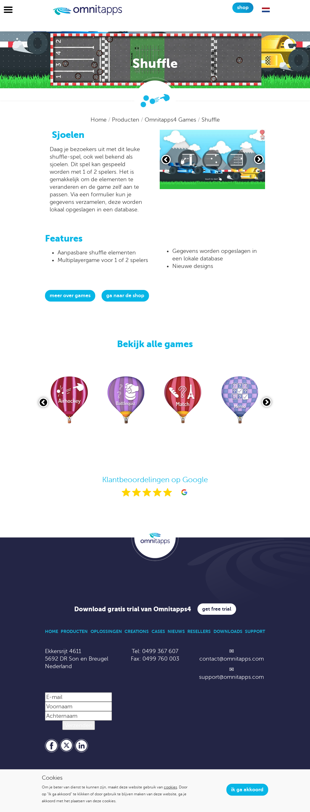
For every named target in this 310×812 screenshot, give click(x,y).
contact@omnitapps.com (231, 659)
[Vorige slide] (166, 159)
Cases (158, 631)
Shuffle (211, 120)
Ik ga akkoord (247, 790)
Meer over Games (70, 295)
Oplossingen (106, 631)
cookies (170, 787)
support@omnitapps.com (231, 677)
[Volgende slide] (258, 159)
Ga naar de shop (125, 295)
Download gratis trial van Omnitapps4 (132, 609)
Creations (137, 631)
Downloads (227, 631)
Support (255, 631)
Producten (126, 120)
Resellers (199, 631)
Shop (243, 7)
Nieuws (176, 631)
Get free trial (216, 609)
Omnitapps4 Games (171, 120)
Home (99, 120)
